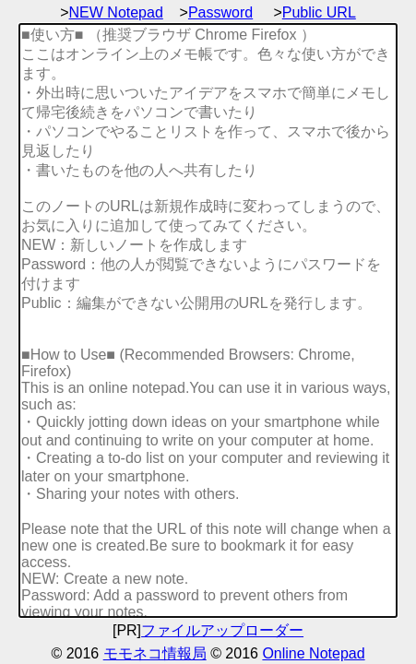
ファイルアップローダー (222, 630)
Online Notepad (313, 653)
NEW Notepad (116, 12)
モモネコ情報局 (155, 653)
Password (220, 12)
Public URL (319, 12)
